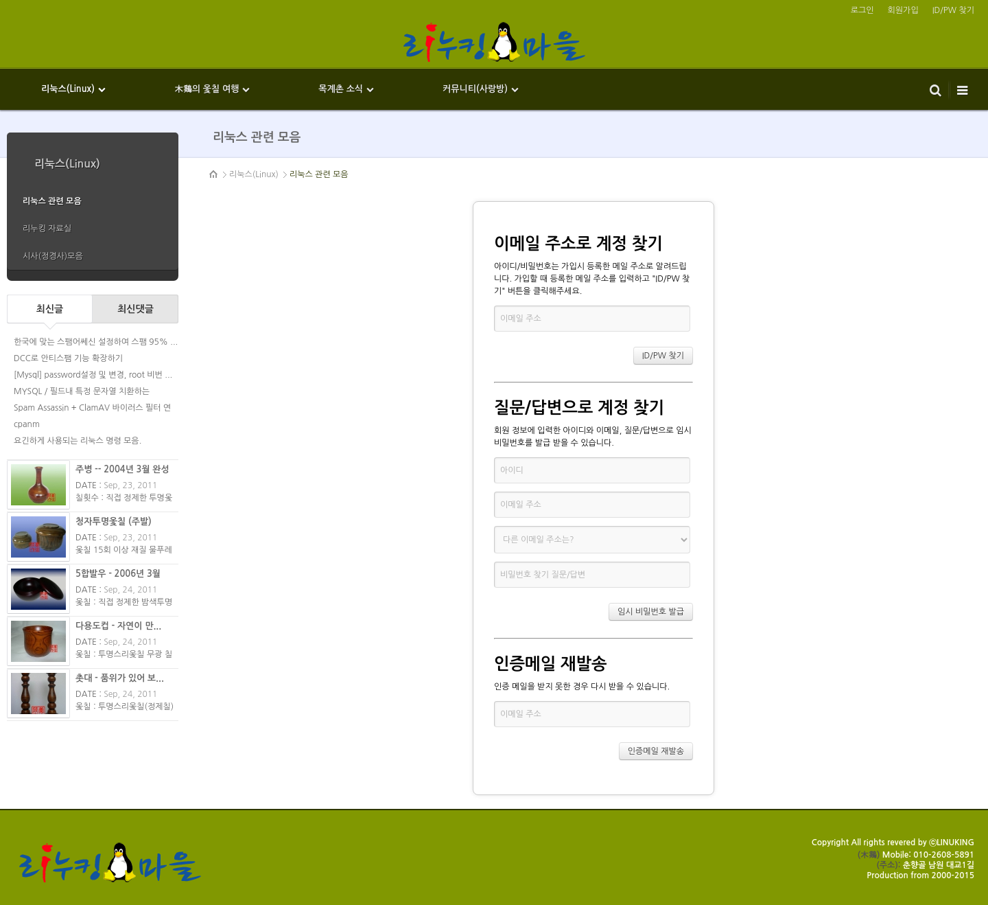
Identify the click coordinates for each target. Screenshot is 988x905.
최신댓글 (135, 309)
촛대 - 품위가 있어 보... (119, 678)
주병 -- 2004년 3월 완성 (122, 469)
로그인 (862, 10)
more (93, 276)
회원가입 (903, 10)
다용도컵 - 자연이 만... (118, 625)
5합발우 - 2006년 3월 (118, 573)
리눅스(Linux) (254, 174)
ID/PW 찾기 (953, 10)
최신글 (49, 309)
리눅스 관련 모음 (319, 174)
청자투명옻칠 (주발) (113, 521)
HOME (214, 174)
